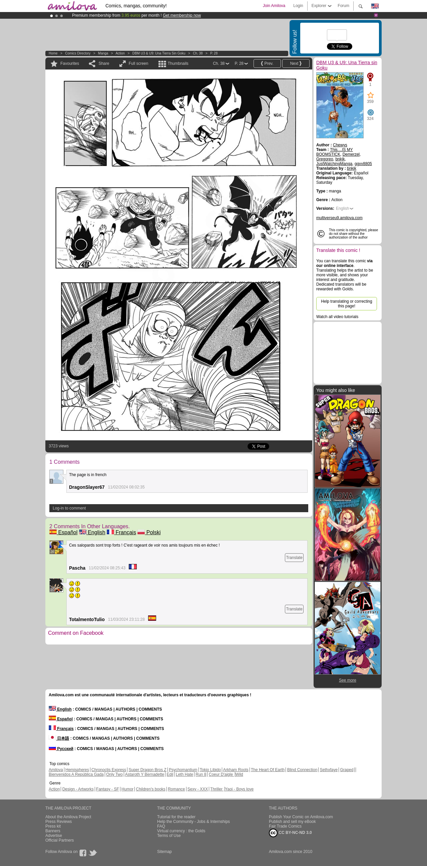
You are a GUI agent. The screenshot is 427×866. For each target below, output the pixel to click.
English (92, 532)
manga (103, 53)
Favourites (69, 63)
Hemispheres (77, 769)
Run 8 (200, 774)
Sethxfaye (329, 769)
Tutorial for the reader (176, 817)
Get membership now (182, 15)
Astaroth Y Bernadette (144, 774)
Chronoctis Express (108, 769)
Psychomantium (183, 769)
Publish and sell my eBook (292, 821)
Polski (148, 532)
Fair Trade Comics (285, 826)
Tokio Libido (210, 769)
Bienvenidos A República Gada (76, 774)
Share (103, 63)
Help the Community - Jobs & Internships (193, 821)
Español (63, 532)
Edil (170, 774)
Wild (239, 774)
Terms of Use (169, 835)
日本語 (59, 738)
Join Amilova (274, 5)
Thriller (217, 789)
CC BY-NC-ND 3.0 (290, 833)
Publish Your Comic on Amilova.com (301, 817)
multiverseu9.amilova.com (339, 217)
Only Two (114, 774)
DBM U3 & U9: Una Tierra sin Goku (158, 53)
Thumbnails (178, 63)
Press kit (53, 826)
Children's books (150, 789)
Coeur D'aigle (221, 774)
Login (298, 5)
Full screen (138, 63)
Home (53, 53)
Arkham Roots (236, 769)
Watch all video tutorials (337, 316)
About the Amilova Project (68, 817)
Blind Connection (302, 769)
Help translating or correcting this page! (346, 303)
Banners (52, 831)
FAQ (161, 826)
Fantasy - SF (107, 789)
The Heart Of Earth (268, 769)
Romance (176, 789)
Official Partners (59, 840)
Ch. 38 (197, 53)
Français (121, 532)
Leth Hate (184, 774)
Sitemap (164, 851)
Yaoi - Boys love (239, 789)
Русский (61, 748)
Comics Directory (77, 53)
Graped (346, 769)
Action (120, 53)
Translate (294, 557)
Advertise (53, 835)
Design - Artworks (78, 789)
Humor (127, 789)
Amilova (56, 769)
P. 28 (214, 53)
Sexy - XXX (197, 789)
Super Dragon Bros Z (147, 769)
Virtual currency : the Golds (181, 831)
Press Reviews (58, 821)
